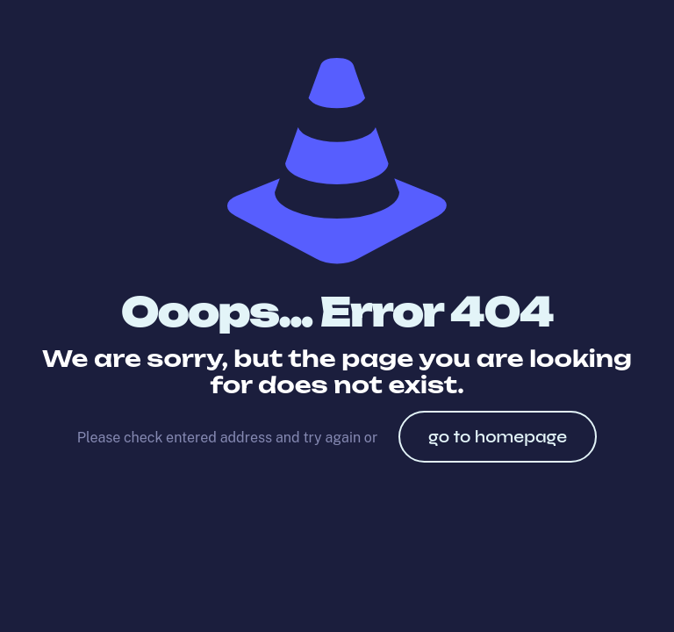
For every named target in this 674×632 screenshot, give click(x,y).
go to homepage (497, 437)
